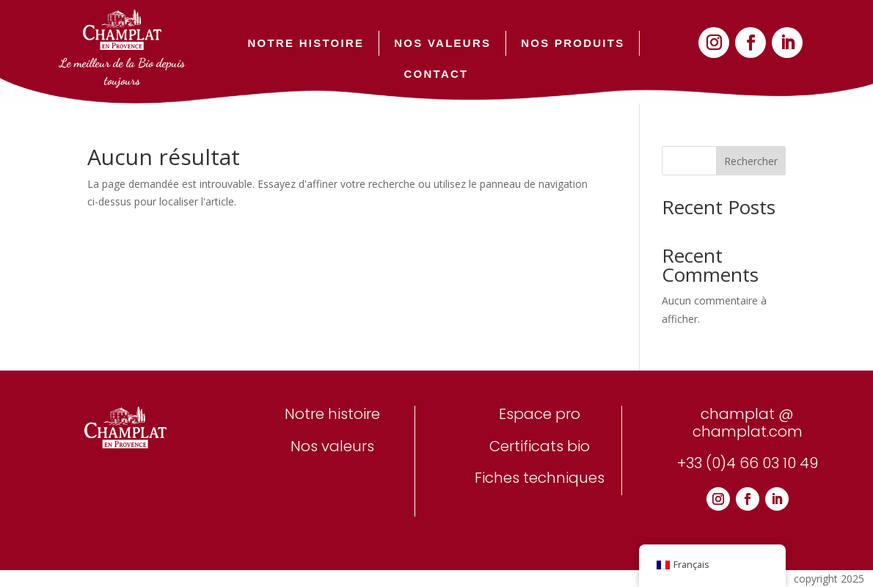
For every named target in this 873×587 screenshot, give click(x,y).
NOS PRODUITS (572, 43)
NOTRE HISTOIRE (306, 43)
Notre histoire (332, 414)
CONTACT (436, 74)
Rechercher (751, 161)
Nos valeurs (332, 446)
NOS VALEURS (442, 43)
